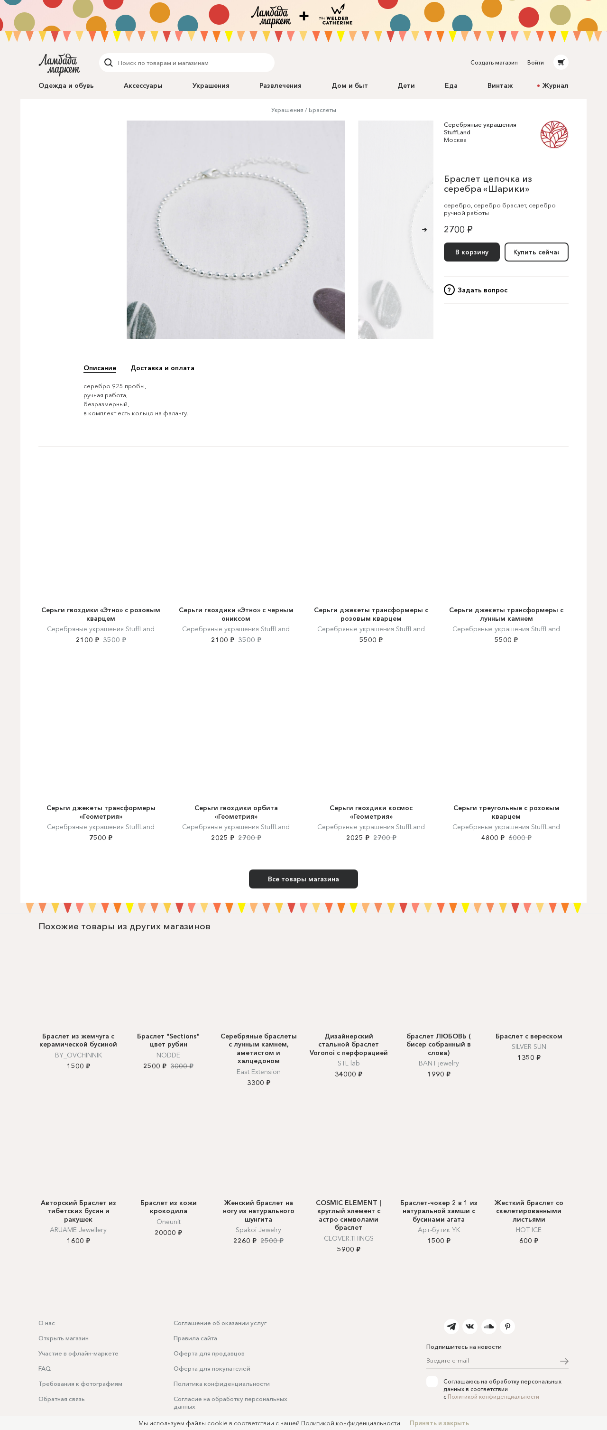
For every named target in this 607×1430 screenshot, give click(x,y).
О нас (46, 1323)
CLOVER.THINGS (349, 1238)
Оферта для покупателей (212, 1368)
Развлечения (280, 85)
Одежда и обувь (66, 85)
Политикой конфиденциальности (493, 1396)
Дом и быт (349, 85)
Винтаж (500, 85)
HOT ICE (529, 1229)
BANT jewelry (439, 1063)
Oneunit (168, 1221)
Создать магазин (494, 62)
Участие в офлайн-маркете (78, 1353)
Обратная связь (61, 1398)
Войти (535, 62)
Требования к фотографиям (80, 1383)
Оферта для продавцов (209, 1353)
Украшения (211, 85)
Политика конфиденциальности (222, 1383)
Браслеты (322, 109)
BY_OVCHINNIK (78, 1055)
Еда (451, 85)
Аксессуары (143, 85)
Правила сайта (195, 1338)
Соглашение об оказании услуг (220, 1323)
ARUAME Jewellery (78, 1229)
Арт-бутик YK (439, 1229)
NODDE (168, 1055)
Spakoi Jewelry (258, 1229)
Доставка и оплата (162, 368)
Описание (99, 368)
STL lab (349, 1063)
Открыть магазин (63, 1338)
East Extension (259, 1071)
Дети (406, 85)
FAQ (44, 1368)
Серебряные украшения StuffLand (101, 629)
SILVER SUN (529, 1046)
